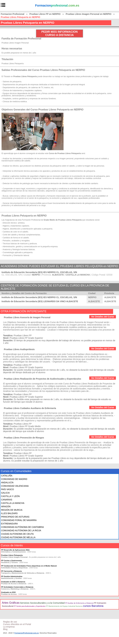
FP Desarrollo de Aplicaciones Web (15, 550)
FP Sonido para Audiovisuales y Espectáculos (29, 606)
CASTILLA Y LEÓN (10, 496)
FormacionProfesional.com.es (26, 633)
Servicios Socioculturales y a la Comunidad (42, 602)
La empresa (9, 626)
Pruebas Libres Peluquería (12, 555)
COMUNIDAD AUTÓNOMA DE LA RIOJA (21, 530)
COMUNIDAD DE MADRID (14, 479)
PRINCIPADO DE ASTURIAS (15, 517)
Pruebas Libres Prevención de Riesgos (24, 437)
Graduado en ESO (8, 592)
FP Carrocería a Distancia (11, 571)
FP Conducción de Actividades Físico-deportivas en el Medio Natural (29, 566)
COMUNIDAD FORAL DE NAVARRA (19, 520)
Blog (5, 629)
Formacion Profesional (12, 14)
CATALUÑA (6, 475)
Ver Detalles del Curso (102, 316)
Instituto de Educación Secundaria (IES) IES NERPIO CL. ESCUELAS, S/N (39, 272)
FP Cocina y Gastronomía (11, 560)
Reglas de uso (10, 621)
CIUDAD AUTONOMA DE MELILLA (18, 537)
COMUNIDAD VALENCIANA (15, 486)
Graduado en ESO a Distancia (13, 582)
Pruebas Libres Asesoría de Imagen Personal (27, 317)
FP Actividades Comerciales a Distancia (17, 587)
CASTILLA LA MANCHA (12, 503)
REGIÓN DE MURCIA (11, 510)
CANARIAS (6, 499)
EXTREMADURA (9, 523)
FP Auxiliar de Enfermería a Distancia (79, 603)
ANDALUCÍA (7, 482)
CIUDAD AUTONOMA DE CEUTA (17, 534)
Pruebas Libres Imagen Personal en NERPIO (88, 14)
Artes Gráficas (11, 602)
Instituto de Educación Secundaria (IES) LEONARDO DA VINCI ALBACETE (40, 301)
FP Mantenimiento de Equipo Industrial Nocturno (64, 606)
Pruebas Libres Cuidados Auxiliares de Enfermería (30, 408)
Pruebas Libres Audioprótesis (19, 349)
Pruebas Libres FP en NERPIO (44, 14)
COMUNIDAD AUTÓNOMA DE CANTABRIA (22, 527)
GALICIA (5, 493)
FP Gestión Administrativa (11, 576)
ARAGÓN (6, 506)
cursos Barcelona (93, 605)
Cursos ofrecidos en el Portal (17, 624)
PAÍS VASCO (7, 489)
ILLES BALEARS (9, 513)
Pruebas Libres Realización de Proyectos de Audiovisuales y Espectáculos (42, 379)
